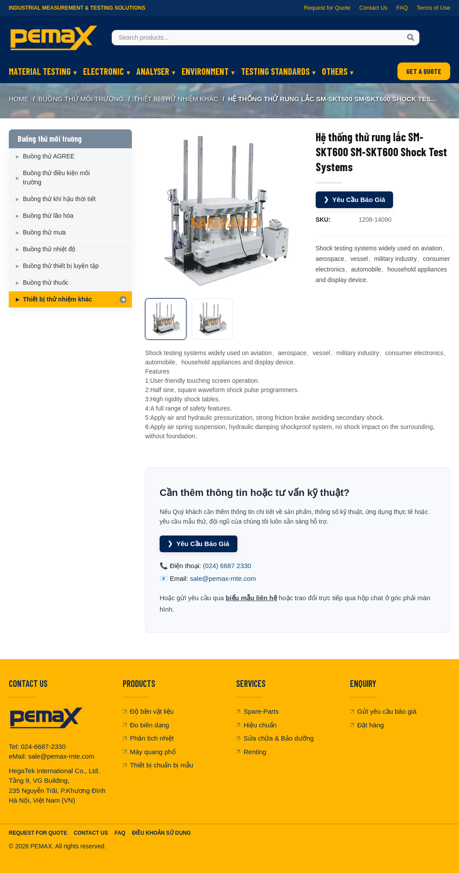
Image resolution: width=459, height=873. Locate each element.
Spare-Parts (257, 711)
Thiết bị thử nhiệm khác (176, 99)
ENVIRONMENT (205, 71)
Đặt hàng (367, 725)
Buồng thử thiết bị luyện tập (61, 265)
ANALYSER (152, 71)
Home (19, 99)
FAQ (402, 7)
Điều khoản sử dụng (161, 833)
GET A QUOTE (423, 71)
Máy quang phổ (149, 752)
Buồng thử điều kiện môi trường (56, 177)
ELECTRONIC (103, 71)
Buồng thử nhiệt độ (49, 249)
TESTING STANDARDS (275, 71)
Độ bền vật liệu (148, 711)
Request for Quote (327, 7)
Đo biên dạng (146, 725)
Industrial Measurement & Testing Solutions (77, 8)
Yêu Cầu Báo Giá (355, 199)
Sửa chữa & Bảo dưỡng (275, 738)
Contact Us (373, 7)
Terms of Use (433, 7)
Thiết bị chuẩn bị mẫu (158, 765)
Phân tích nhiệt (148, 738)
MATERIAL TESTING (40, 71)
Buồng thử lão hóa (48, 215)
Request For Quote (38, 833)
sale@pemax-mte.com (223, 578)
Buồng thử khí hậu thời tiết (59, 198)
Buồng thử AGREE (48, 156)
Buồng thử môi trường (81, 99)
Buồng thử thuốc (46, 282)
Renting (251, 752)
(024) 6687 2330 (227, 565)
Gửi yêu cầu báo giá (383, 711)
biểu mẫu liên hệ (251, 598)
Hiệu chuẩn (256, 725)
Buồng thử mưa (44, 232)
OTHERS (334, 71)
